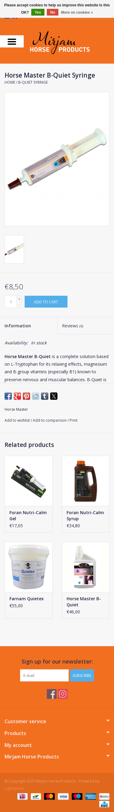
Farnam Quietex (26, 598)
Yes (38, 12)
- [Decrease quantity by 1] (19, 304)
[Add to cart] (46, 302)
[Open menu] (12, 41)
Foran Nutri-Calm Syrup (85, 515)
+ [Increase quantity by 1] (19, 298)
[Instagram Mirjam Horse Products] (62, 694)
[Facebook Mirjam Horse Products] (52, 694)
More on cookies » (77, 12)
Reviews (72, 326)
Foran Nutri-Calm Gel (28, 515)
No (52, 12)
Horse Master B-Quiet (84, 602)
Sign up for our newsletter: (57, 661)
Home (10, 82)
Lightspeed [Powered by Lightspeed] (14, 788)
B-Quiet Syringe (33, 82)
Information (18, 326)
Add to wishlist (18, 420)
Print (74, 420)
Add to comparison (50, 420)
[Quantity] (11, 302)
